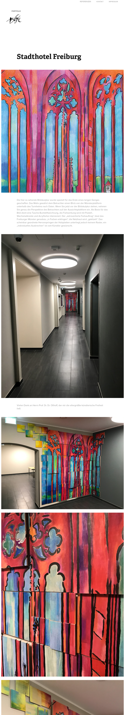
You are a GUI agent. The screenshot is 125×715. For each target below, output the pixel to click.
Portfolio (16, 11)
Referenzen (85, 1)
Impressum (113, 1)
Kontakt (100, 1)
